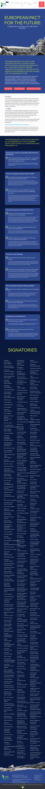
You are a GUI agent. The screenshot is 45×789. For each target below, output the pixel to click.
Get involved (30, 3)
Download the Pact (19, 88)
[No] (43, 786)
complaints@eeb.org (38, 779)
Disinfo (25, 2)
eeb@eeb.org (24, 777)
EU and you (22, 4)
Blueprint (35, 2)
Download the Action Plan (33, 88)
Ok (22, 787)
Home (12, 2)
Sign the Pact (41, 4)
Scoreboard (17, 2)
